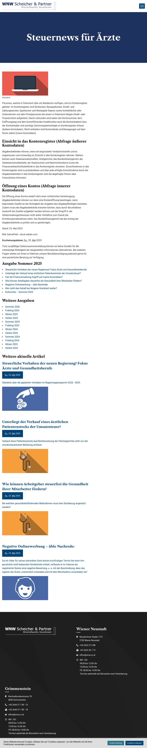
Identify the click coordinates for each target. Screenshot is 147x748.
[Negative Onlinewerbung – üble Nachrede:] (45, 576)
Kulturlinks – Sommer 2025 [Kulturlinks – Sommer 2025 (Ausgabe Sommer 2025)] (19, 292)
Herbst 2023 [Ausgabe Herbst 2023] (11, 348)
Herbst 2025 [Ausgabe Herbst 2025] (11, 318)
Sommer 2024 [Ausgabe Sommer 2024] (12, 336)
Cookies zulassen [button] (134, 743)
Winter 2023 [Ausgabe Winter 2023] (11, 344)
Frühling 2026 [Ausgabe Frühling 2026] (12, 310)
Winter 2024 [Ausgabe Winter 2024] (11, 329)
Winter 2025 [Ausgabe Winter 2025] (11, 314)
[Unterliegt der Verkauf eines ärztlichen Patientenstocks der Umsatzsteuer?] (45, 450)
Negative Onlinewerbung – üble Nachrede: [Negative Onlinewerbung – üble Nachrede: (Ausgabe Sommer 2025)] (26, 284)
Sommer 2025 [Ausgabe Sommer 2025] (12, 321)
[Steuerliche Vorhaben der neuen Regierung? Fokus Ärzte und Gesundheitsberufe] (45, 390)
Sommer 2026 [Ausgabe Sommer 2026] (12, 306)
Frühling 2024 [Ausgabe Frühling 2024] (12, 340)
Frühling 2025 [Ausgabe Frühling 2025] (12, 325)
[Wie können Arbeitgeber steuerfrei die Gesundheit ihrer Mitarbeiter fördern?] (45, 513)
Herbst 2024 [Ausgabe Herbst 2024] (11, 333)
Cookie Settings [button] (115, 743)
